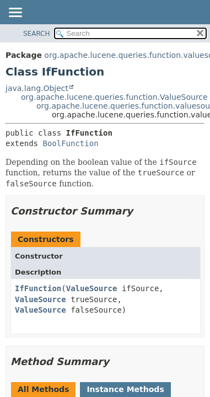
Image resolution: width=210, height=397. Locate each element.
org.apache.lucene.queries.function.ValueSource (114, 97)
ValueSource (91, 288)
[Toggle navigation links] (15, 13)
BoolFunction (70, 143)
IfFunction (38, 288)
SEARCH (36, 33)
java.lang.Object (37, 88)
